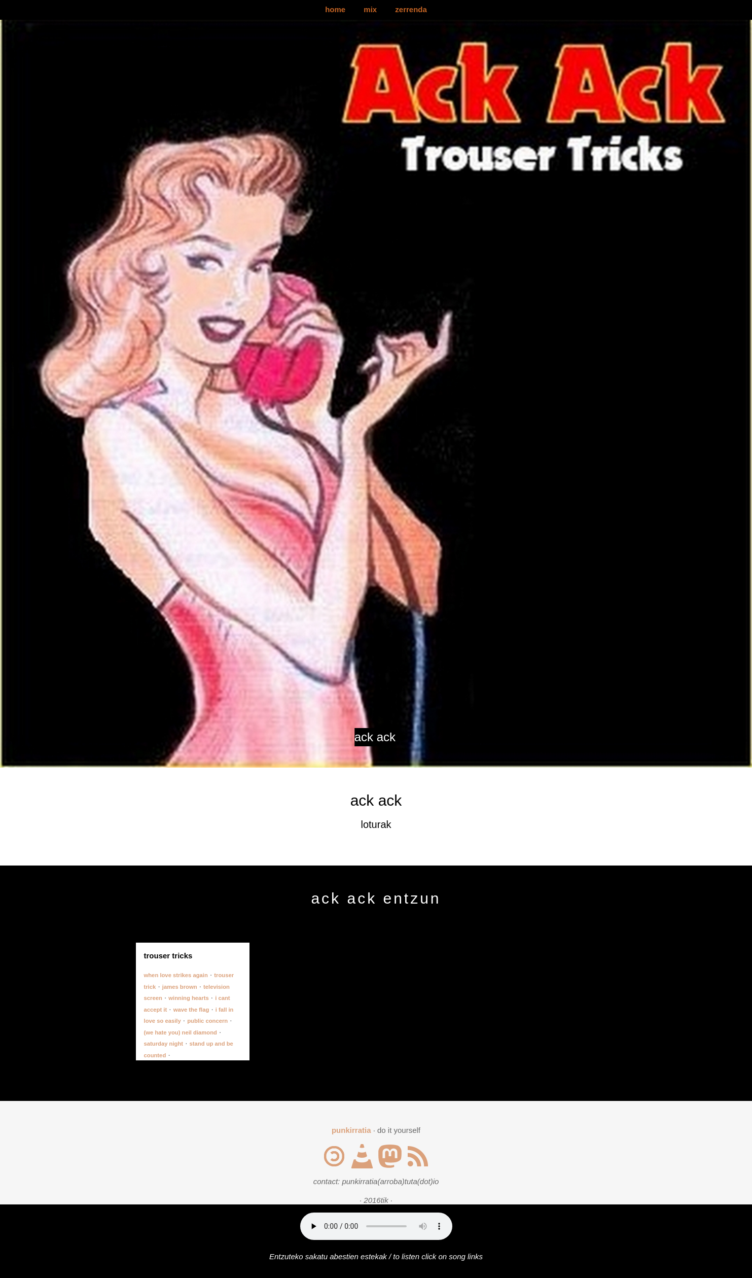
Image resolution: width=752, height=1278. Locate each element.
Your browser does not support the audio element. (376, 1226)
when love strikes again (176, 975)
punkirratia (351, 1130)
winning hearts (188, 998)
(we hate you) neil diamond (180, 1032)
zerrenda (411, 9)
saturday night (164, 1044)
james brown (179, 987)
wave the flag (191, 1010)
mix (370, 9)
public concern (207, 1021)
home (335, 9)
